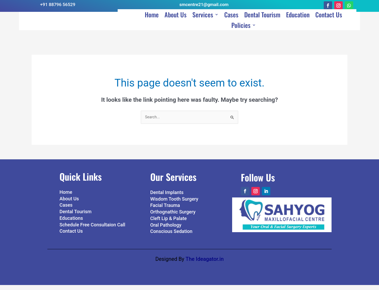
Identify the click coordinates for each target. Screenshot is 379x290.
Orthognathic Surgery (173, 217)
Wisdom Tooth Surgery (174, 204)
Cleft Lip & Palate (168, 223)
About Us (175, 22)
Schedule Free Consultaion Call (92, 229)
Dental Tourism (262, 22)
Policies (241, 32)
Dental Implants (167, 197)
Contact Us (328, 22)
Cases (231, 22)
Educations (71, 223)
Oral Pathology (165, 230)
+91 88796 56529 (57, 4)
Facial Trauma (165, 210)
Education (298, 22)
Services (202, 22)
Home (152, 22)
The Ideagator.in (205, 264)
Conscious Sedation (171, 236)
